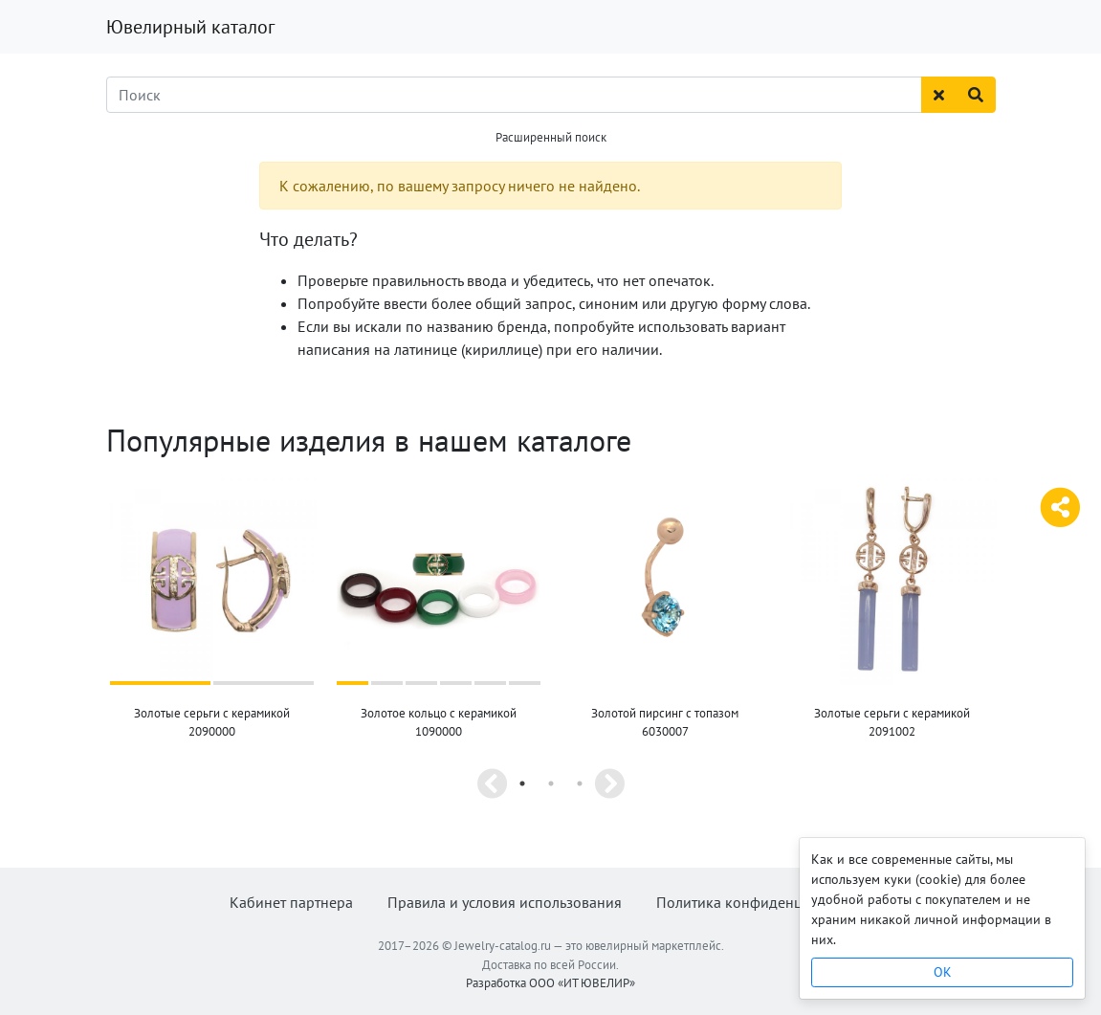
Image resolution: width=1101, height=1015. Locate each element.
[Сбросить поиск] (939, 95)
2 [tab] (551, 783)
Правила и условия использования (504, 902)
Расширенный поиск (550, 137)
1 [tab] (522, 783)
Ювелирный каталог (190, 26)
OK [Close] (943, 972)
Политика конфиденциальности (763, 902)
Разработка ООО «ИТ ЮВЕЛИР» (550, 982)
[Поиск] (514, 95)
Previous (492, 783)
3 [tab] (579, 783)
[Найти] (976, 95)
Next (609, 783)
